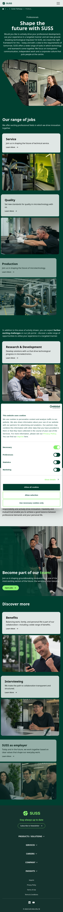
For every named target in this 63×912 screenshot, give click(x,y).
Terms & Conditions (31, 895)
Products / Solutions (30, 836)
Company (30, 862)
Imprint (31, 880)
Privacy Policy (49, 434)
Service (6, 139)
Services (30, 845)
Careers (30, 853)
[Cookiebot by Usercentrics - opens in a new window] (49, 407)
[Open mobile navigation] (58, 3)
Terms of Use (31, 890)
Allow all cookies (31, 487)
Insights (30, 871)
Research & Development (19, 347)
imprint (20, 437)
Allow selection (31, 495)
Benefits (7, 617)
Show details (50, 480)
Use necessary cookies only (31, 503)
